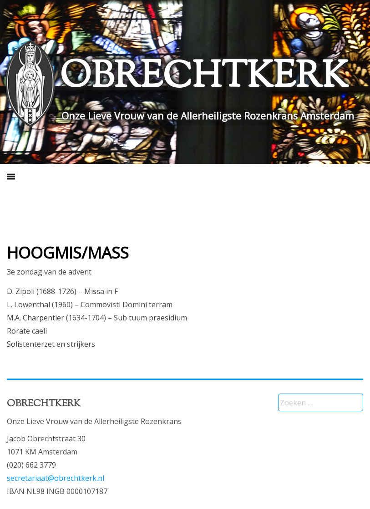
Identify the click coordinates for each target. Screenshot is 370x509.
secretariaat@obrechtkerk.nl (55, 478)
